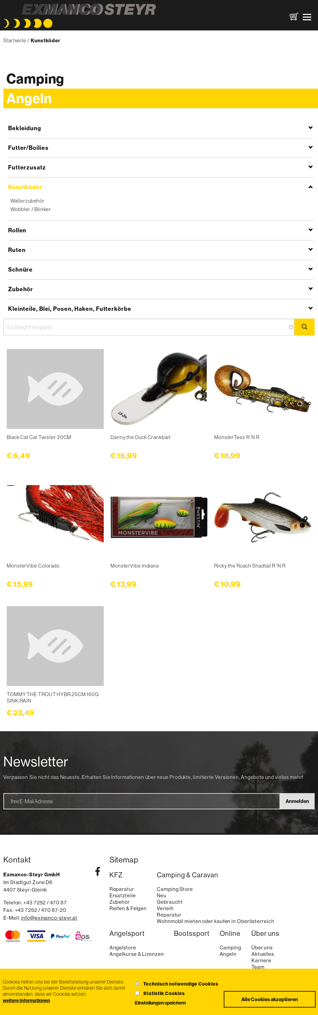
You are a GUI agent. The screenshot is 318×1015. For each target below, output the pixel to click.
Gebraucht (170, 902)
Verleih (165, 908)
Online (230, 933)
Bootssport (192, 933)
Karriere (261, 960)
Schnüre (20, 269)
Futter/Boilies (28, 147)
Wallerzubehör (27, 201)
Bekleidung (24, 128)
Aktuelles (262, 954)
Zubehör (20, 289)
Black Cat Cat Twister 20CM (39, 437)
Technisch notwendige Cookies (180, 984)
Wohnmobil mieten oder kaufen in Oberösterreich (215, 921)
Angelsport (127, 933)
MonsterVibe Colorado (33, 565)
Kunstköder (25, 186)
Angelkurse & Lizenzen (136, 954)
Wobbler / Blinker (30, 209)
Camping (35, 78)
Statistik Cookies (164, 993)
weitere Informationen (26, 1000)
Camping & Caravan (187, 875)
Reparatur (121, 889)
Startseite (14, 40)
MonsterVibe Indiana (135, 565)
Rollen (17, 230)
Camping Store (175, 889)
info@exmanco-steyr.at (49, 918)
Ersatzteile (122, 895)
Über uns (265, 933)
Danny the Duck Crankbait (141, 437)
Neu (162, 895)
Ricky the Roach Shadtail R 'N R (250, 565)
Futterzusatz (27, 167)
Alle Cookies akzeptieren (269, 999)
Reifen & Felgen (128, 908)
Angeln (29, 98)
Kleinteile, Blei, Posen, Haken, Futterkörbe (69, 308)
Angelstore (122, 947)
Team (258, 967)
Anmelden (297, 801)
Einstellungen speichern (160, 1002)
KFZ (116, 875)
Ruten (17, 249)
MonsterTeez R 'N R (237, 437)
